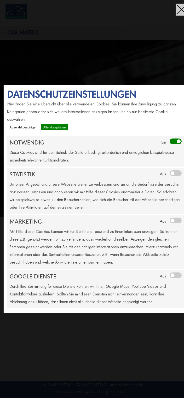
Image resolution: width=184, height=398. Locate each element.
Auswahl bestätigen (23, 127)
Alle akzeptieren (54, 127)
